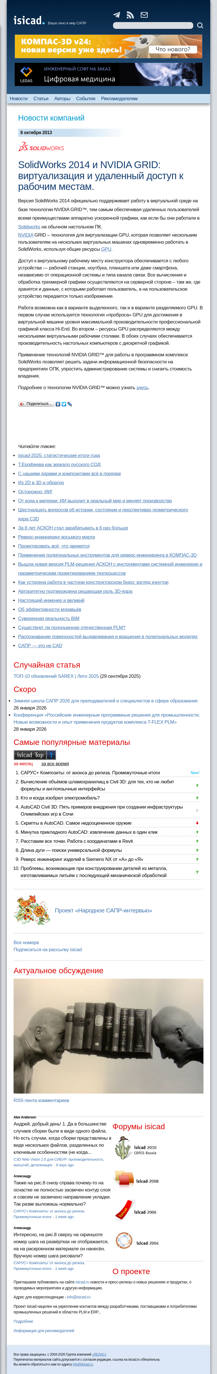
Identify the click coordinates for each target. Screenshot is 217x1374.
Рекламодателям (119, 98)
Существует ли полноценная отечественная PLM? (71, 627)
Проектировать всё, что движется (54, 546)
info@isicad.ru (79, 1297)
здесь (142, 387)
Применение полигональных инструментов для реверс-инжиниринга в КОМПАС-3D (107, 555)
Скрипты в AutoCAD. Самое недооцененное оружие (76, 823)
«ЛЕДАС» (99, 1354)
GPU (106, 249)
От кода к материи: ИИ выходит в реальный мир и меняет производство (95, 500)
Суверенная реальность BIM (48, 618)
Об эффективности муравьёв (49, 609)
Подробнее (23, 1321)
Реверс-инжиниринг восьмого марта (56, 537)
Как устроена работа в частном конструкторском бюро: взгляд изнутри (93, 582)
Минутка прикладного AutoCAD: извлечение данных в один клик (89, 832)
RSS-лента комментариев (41, 1100)
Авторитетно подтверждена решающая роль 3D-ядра (75, 591)
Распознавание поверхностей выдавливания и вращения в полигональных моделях (108, 636)
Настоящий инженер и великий (51, 600)
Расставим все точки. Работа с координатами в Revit (77, 841)
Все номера (26, 942)
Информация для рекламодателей (44, 1330)
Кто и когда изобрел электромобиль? (60, 798)
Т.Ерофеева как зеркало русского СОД (59, 464)
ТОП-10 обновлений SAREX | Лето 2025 (56, 676)
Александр (22, 1176)
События (86, 98)
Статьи (41, 98)
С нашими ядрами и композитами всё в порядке (69, 473)
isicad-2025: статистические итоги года (59, 455)
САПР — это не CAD (40, 645)
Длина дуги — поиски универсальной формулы (71, 850)
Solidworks (29, 227)
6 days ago (65, 1165)
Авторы (62, 98)
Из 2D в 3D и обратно (41, 482)
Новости (18, 98)
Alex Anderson (25, 1117)
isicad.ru (82, 1282)
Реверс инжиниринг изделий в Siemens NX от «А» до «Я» (82, 859)
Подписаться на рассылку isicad (48, 949)
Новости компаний (51, 117)
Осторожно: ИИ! (35, 491)
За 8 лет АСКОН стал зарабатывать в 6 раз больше (73, 528)
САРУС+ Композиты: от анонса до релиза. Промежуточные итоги (90, 772)
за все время (55, 763)
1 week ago (64, 1217)
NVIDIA (25, 235)
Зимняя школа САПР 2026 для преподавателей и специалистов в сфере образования (106, 701)
